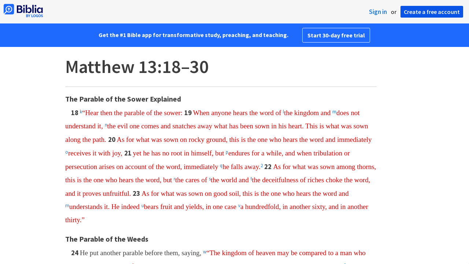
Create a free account (432, 11)
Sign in (378, 12)
